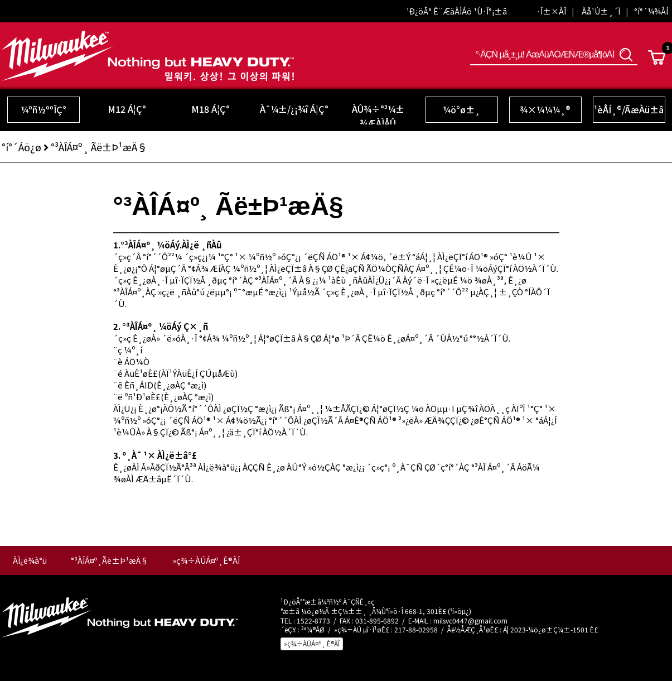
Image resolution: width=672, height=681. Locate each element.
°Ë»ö (626, 54)
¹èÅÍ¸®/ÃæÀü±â (629, 109)
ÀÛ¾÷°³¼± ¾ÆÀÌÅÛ (378, 116)
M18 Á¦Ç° (210, 109)
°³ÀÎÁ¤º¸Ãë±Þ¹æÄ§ (109, 560)
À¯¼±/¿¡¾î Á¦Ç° (294, 109)
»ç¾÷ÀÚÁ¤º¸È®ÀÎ (206, 560)
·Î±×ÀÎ (551, 11)
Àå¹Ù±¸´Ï (601, 11)
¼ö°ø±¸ (461, 109)
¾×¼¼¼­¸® (545, 109)
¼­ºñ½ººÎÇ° (43, 109)
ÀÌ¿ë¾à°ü (30, 560)
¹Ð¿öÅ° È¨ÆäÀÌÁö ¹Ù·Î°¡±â (456, 11)
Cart (656, 57)
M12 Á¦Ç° (127, 109)
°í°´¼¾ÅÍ (651, 11)
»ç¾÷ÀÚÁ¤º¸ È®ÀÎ (312, 643)
